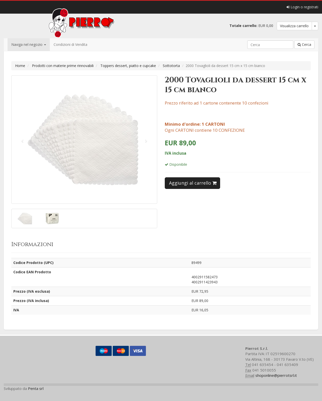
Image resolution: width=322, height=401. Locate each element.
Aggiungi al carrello (193, 183)
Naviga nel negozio (28, 44)
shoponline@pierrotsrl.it (276, 375)
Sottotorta (171, 65)
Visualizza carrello (294, 25)
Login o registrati (302, 7)
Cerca (304, 44)
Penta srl (36, 388)
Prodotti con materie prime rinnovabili (63, 65)
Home (20, 65)
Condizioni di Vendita (70, 44)
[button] (22, 140)
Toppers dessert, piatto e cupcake (128, 65)
